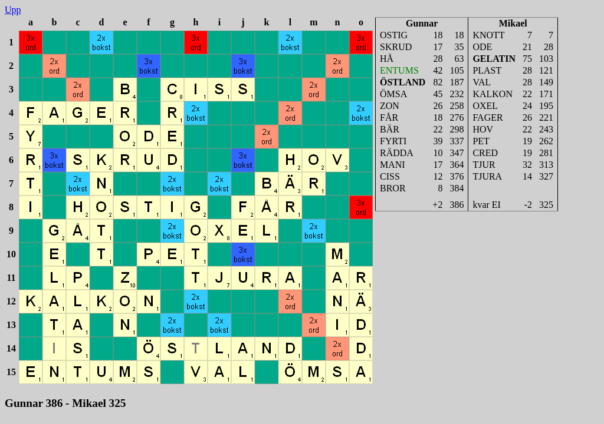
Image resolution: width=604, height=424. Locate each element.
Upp (13, 10)
